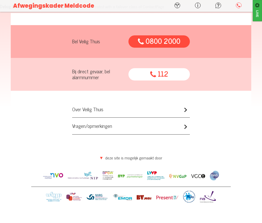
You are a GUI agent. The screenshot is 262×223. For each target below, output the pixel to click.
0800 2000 (159, 41)
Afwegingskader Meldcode (53, 6)
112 (159, 73)
